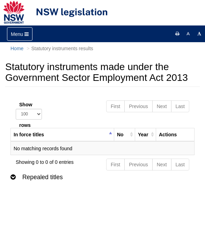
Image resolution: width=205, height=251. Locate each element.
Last (180, 106)
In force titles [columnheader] (29, 134)
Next (162, 106)
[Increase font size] (199, 33)
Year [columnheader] (143, 134)
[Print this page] (177, 33)
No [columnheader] (120, 134)
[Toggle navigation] (19, 34)
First (115, 106)
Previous (138, 106)
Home (16, 48)
